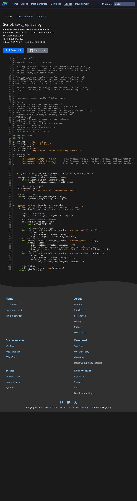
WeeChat (10, 346)
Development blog (83, 393)
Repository (37, 50)
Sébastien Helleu (58, 407)
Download (56, 3)
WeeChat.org (80, 332)
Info (76, 387)
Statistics (78, 382)
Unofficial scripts (24, 16)
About (24, 3)
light (108, 407)
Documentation (39, 3)
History (77, 321)
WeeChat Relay (13, 351)
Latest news (11, 304)
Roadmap (79, 376)
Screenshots (80, 315)
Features (78, 304)
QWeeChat (11, 357)
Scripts (68, 3)
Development (82, 3)
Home (15, 3)
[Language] (124, 4)
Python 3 (41, 16)
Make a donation (14, 315)
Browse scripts (13, 376)
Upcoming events (14, 310)
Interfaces (79, 310)
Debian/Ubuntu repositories (88, 362)
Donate (106, 3)
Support (78, 326)
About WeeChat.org (79, 407)
